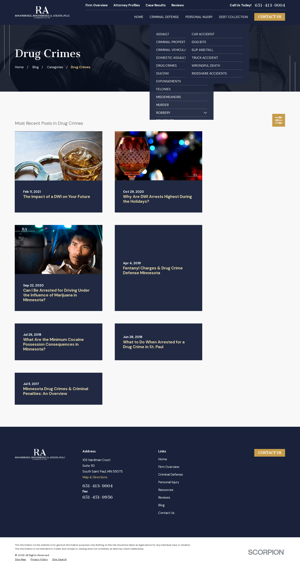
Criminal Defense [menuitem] (164, 17)
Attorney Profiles (126, 5)
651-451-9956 (97, 497)
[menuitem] (20, 559)
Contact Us (269, 17)
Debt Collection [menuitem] (233, 17)
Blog (161, 505)
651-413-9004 (270, 5)
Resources (165, 490)
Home (162, 459)
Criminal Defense (170, 474)
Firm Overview (97, 5)
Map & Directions (94, 477)
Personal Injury (168, 482)
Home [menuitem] (138, 17)
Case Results (156, 5)
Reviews (177, 5)
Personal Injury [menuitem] (199, 17)
